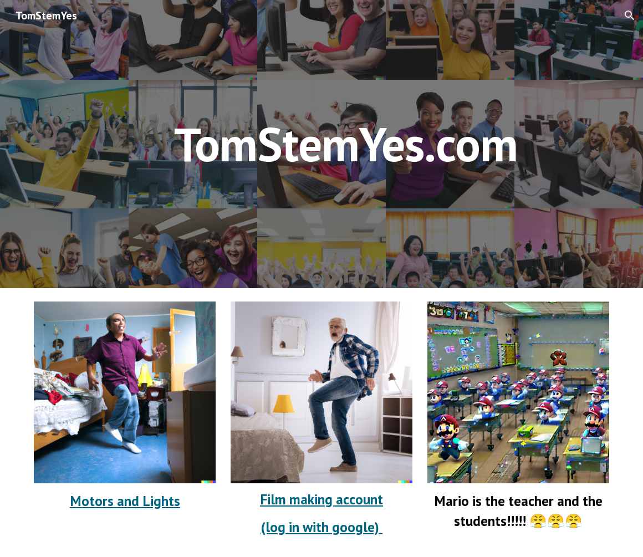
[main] (346, 144)
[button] (629, 15)
